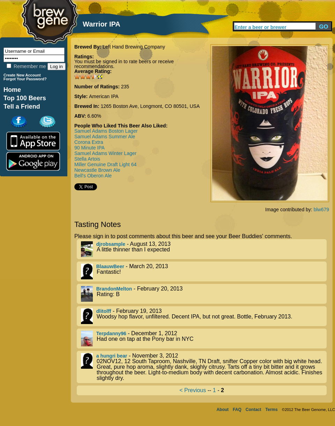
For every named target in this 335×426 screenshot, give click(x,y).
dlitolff (103, 311)
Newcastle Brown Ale (97, 170)
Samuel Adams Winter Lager (105, 153)
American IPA (104, 96)
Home (12, 89)
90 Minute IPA (89, 147)
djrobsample (110, 244)
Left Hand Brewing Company (134, 47)
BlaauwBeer (110, 266)
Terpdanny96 (111, 333)
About (222, 409)
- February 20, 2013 (204, 294)
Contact (253, 409)
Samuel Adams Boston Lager (105, 131)
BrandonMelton (114, 289)
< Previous (192, 390)
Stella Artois (87, 159)
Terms (272, 409)
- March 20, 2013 (204, 271)
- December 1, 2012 (204, 338)
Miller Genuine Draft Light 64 (105, 164)
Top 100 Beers (24, 98)
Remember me (26, 66)
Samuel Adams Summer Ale (104, 136)
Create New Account (22, 75)
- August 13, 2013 (204, 249)
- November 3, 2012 (204, 367)
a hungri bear (111, 356)
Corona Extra (88, 142)
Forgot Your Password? (25, 79)
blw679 (321, 209)
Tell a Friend (21, 106)
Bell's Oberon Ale (93, 175)
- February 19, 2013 (204, 316)
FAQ (237, 409)
